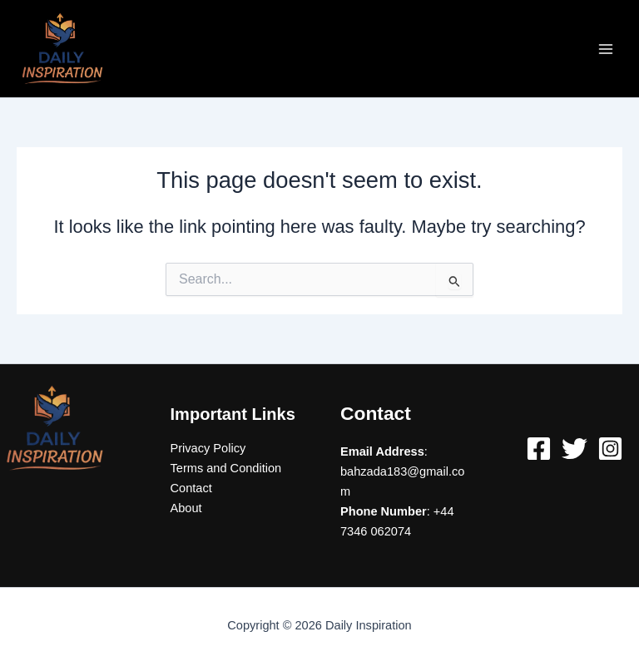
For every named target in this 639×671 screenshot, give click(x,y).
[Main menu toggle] (605, 48)
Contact (191, 488)
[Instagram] (610, 448)
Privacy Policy (208, 448)
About (186, 508)
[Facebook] (539, 448)
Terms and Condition (226, 468)
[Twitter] (574, 448)
